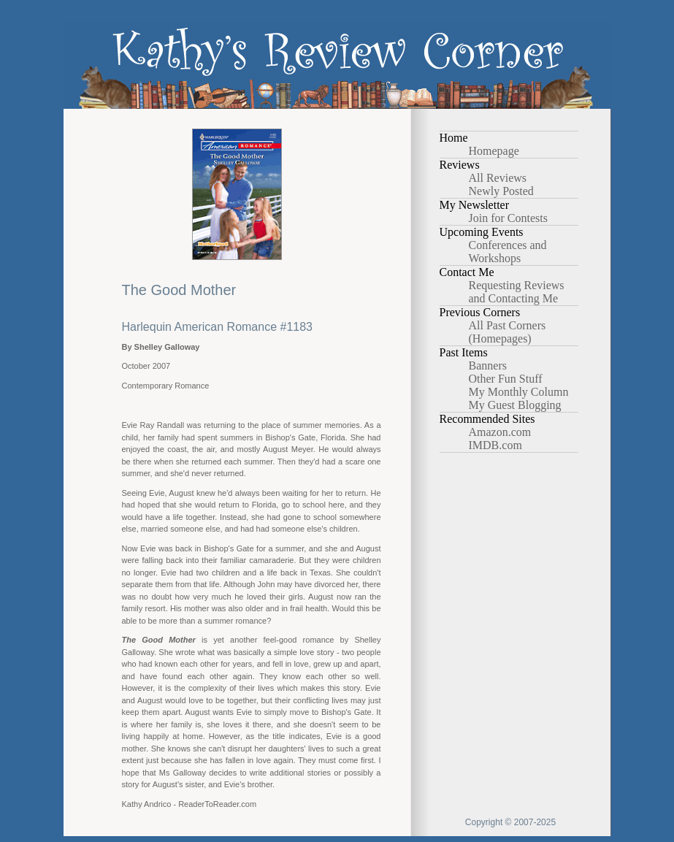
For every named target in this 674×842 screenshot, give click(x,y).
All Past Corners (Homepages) (507, 332)
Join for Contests (508, 218)
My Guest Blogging (515, 405)
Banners (488, 365)
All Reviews (498, 178)
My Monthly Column (519, 392)
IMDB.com (495, 445)
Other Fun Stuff (506, 378)
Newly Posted (501, 191)
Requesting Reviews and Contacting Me (516, 292)
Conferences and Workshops (508, 251)
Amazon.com (500, 432)
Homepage (494, 151)
